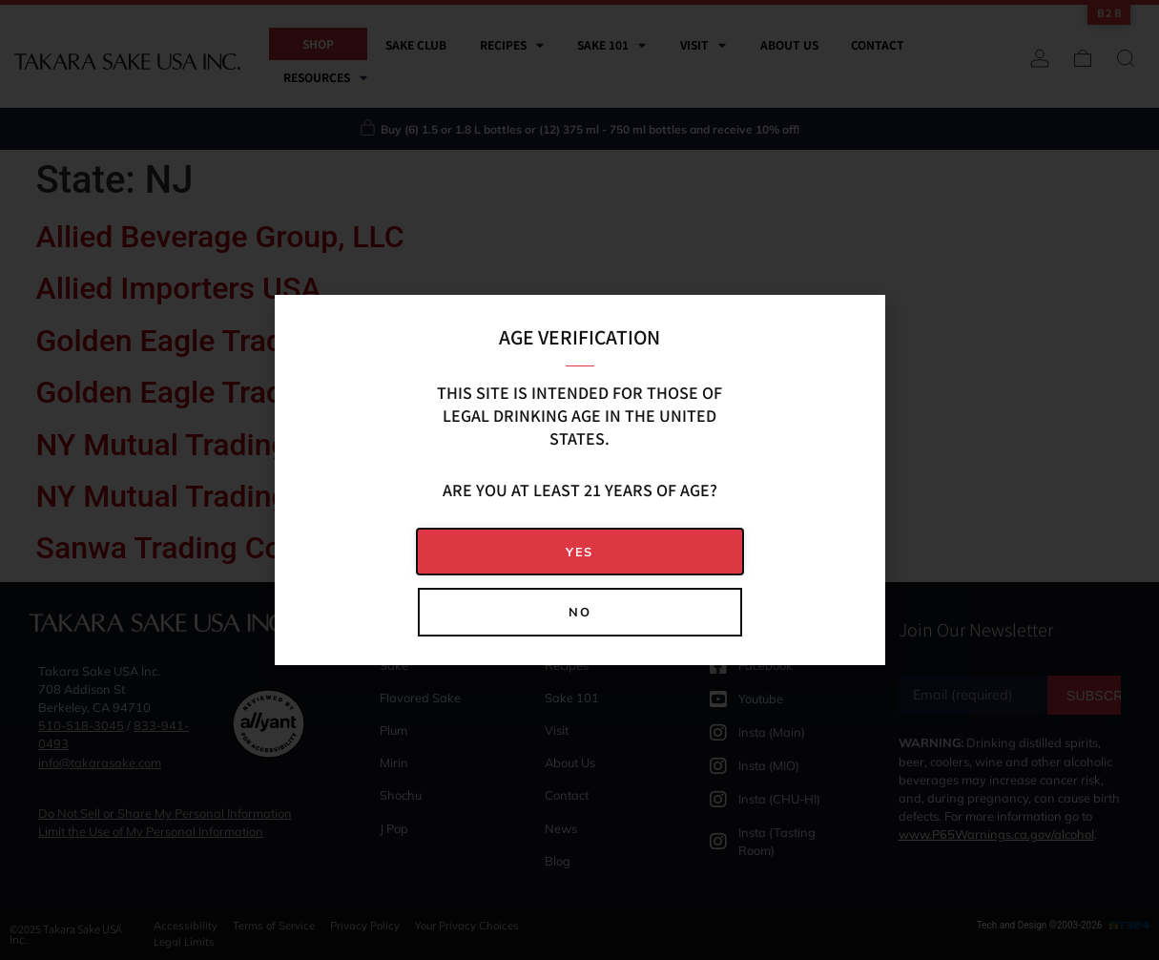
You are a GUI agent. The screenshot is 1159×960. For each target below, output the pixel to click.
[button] (580, 552)
